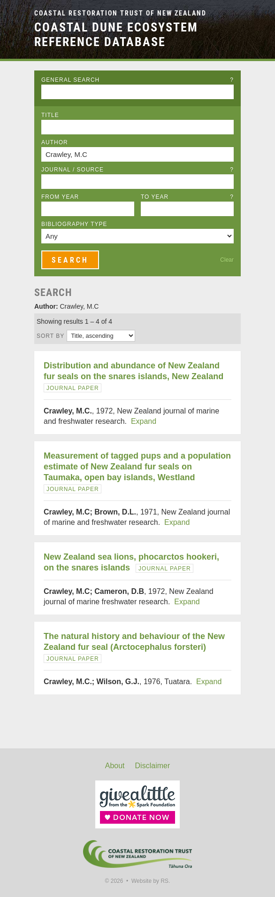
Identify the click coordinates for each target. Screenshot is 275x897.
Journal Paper (72, 388)
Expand (143, 421)
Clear (227, 260)
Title (50, 115)
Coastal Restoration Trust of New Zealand (120, 13)
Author (54, 142)
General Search (137, 80)
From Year (60, 197)
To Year (187, 197)
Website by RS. (150, 881)
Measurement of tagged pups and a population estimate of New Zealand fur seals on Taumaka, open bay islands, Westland (137, 466)
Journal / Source (137, 169)
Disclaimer (152, 766)
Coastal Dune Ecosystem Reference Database (116, 34)
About (115, 766)
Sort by (50, 336)
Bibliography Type (74, 224)
